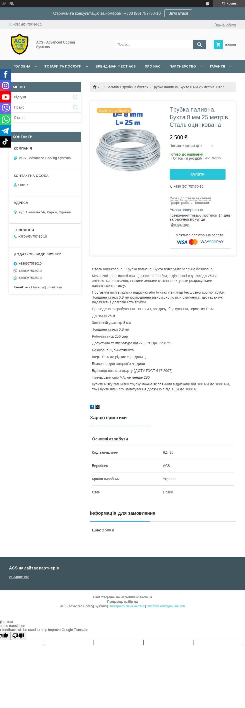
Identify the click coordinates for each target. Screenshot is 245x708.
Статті (19, 118)
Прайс (19, 107)
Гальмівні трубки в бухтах (127, 87)
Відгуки (20, 97)
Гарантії (217, 66)
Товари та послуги (63, 66)
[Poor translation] (18, 636)
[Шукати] (199, 44)
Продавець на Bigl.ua (122, 601)
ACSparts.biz (19, 577)
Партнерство (183, 66)
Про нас (152, 66)
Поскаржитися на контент (126, 606)
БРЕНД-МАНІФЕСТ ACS (116, 66)
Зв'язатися (178, 13)
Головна (22, 66)
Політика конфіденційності (166, 606)
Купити (198, 174)
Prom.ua (146, 597)
